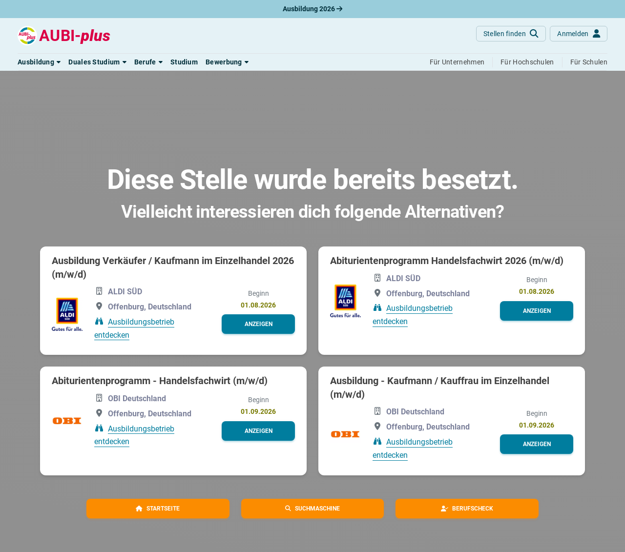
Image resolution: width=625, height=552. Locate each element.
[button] (39, 62)
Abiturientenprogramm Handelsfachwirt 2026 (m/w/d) (446, 260)
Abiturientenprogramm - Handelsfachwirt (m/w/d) (160, 381)
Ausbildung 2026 (312, 9)
